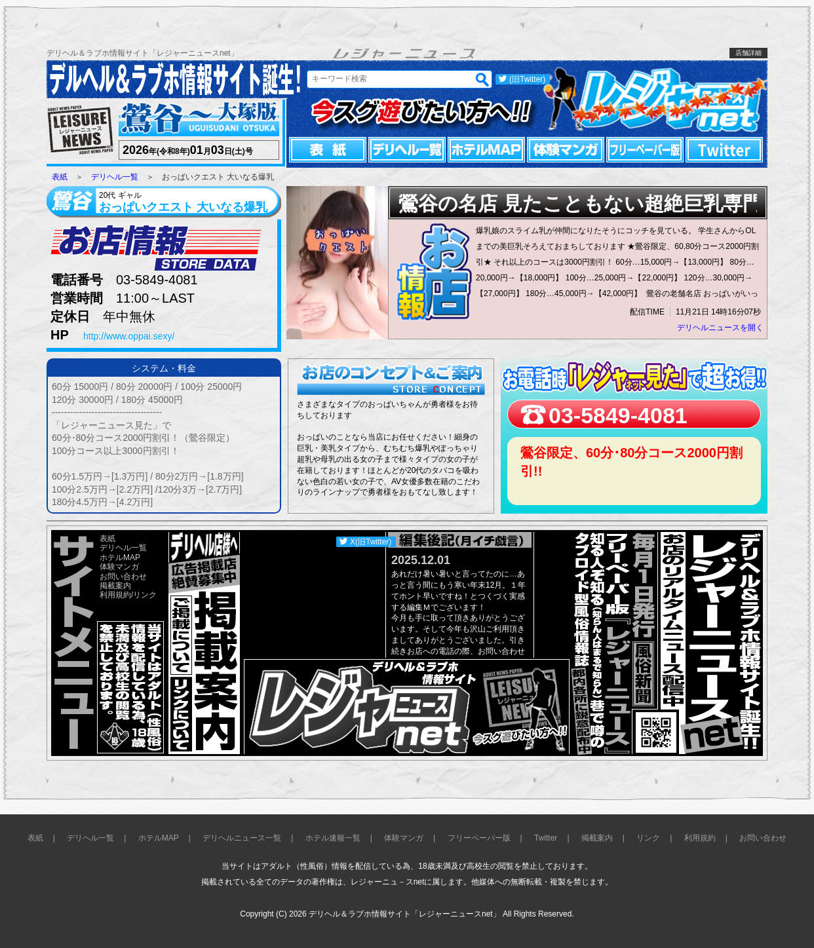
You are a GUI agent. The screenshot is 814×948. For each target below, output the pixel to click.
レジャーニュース (81, 130)
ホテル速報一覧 (332, 838)
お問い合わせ (123, 576)
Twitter (724, 149)
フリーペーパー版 (645, 149)
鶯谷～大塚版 (197, 119)
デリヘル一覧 (407, 149)
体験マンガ (565, 149)
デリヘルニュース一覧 (242, 838)
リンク (145, 594)
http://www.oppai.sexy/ (128, 336)
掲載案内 (115, 585)
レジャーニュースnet (654, 98)
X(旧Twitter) (370, 541)
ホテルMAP (486, 149)
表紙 (327, 149)
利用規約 (115, 594)
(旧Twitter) (527, 79)
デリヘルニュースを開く (720, 327)
